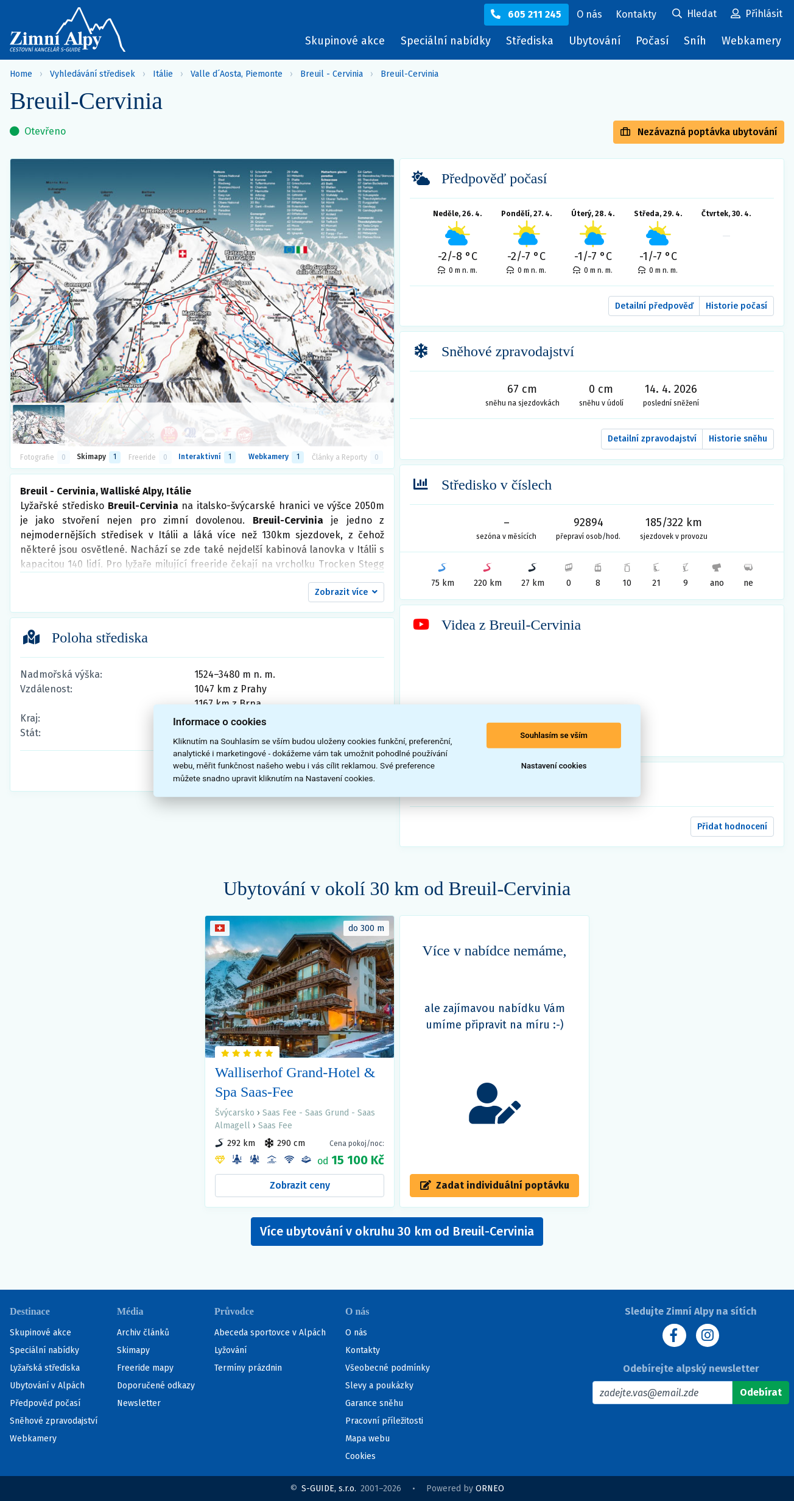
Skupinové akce (342, 40)
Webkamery (751, 40)
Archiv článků (143, 1332)
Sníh (697, 43)
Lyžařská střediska (45, 1368)
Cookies (360, 1456)
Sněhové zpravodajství (53, 1421)
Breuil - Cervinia (331, 74)
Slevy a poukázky (379, 1385)
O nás (356, 1332)
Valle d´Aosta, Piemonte (237, 74)
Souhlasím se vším (554, 735)
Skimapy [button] (99, 457)
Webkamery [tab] (275, 457)
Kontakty (362, 1350)
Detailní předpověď (654, 306)
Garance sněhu (374, 1403)
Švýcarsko (235, 1113)
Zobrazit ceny (300, 1185)
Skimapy (133, 1350)
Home (21, 74)
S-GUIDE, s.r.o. (328, 1488)
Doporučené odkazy (156, 1385)
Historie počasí (736, 306)
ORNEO (490, 1488)
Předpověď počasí (45, 1403)
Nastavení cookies (554, 765)
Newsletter (139, 1403)
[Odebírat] (761, 1392)
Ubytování (596, 43)
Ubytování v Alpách (47, 1385)
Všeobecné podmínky (387, 1368)
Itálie (163, 74)
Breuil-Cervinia (409, 74)
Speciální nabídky (442, 40)
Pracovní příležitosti (384, 1421)
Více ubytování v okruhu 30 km (397, 1231)
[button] (346, 592)
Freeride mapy (145, 1368)
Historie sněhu (738, 439)
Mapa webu (367, 1438)
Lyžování (230, 1350)
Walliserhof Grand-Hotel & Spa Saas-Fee (295, 1082)
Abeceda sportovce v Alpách (270, 1332)
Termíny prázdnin (248, 1368)
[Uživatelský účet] (694, 14)
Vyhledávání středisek (92, 74)
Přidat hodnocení (732, 826)
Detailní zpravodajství (652, 439)
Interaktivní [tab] (207, 457)
